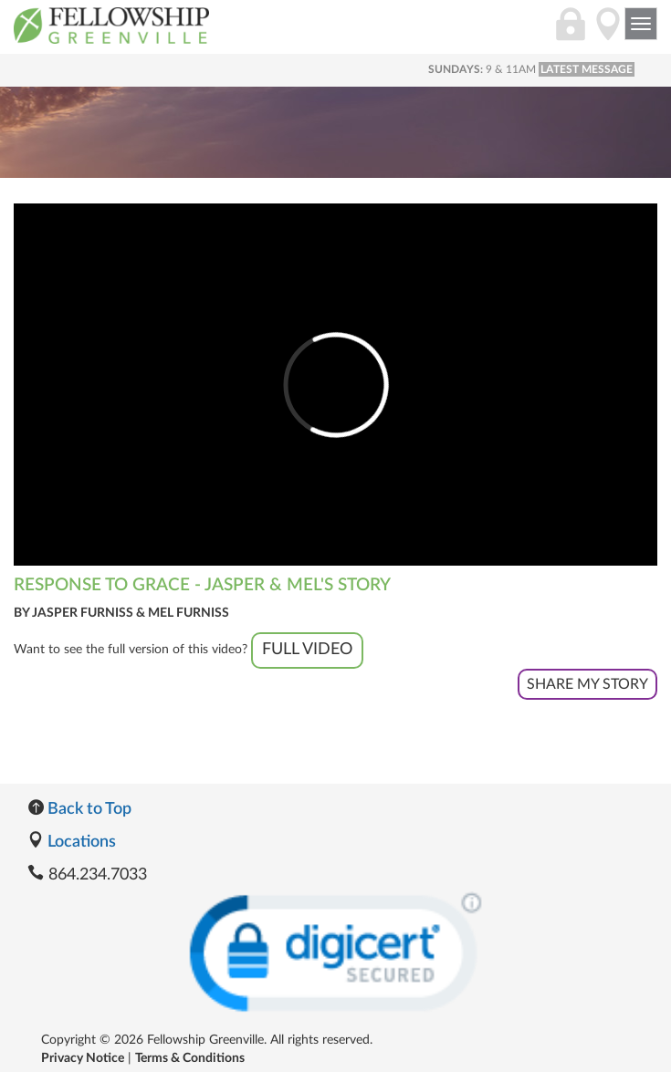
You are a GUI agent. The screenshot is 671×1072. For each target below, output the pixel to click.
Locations (71, 842)
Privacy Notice (82, 1058)
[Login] (570, 34)
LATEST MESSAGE (586, 69)
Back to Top (79, 809)
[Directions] (608, 34)
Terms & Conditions (190, 1058)
